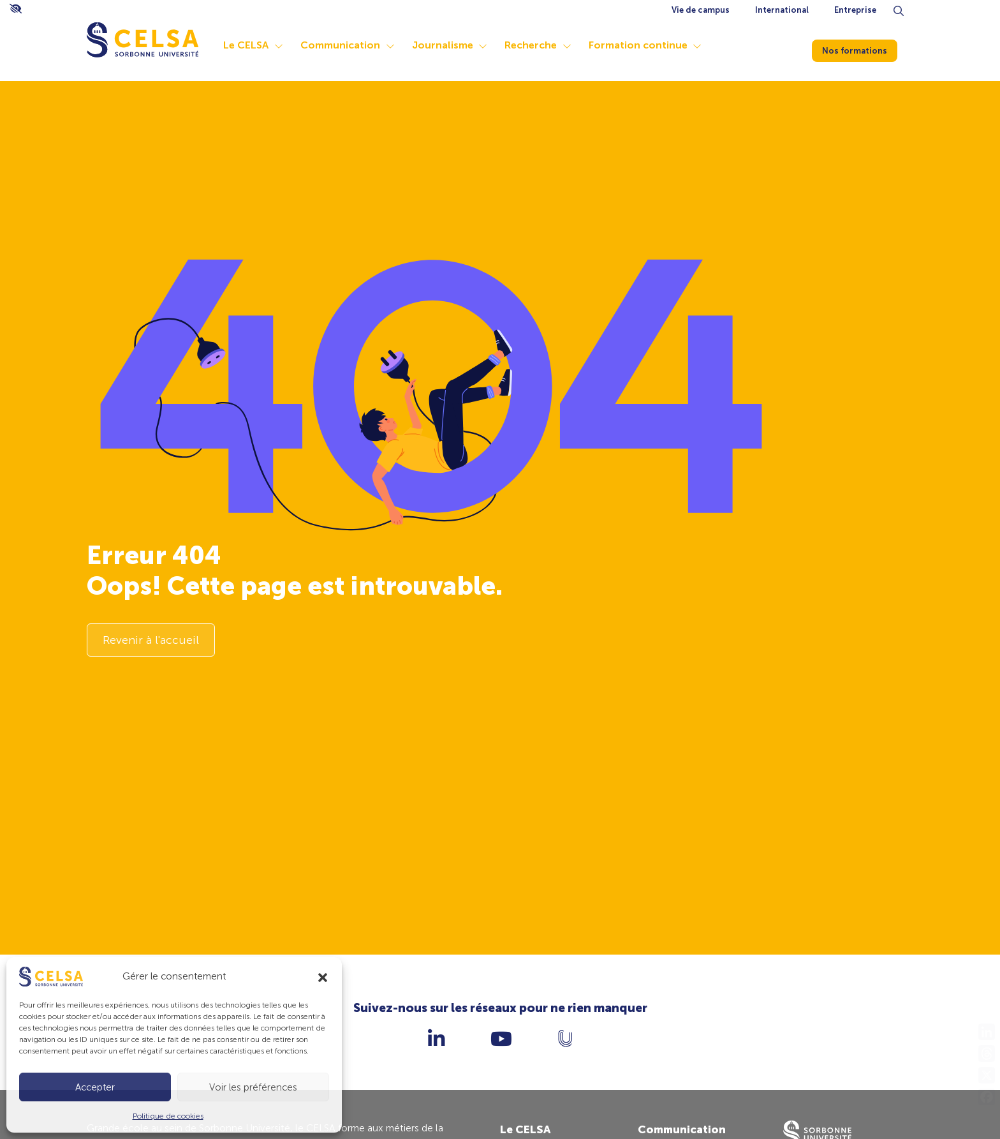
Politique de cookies (168, 1116)
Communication (351, 45)
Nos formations (862, 48)
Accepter (95, 1087)
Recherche (541, 45)
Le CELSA (256, 45)
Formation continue (648, 45)
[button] (322, 976)
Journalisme (453, 45)
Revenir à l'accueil (151, 641)
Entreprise (855, 10)
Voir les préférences (253, 1087)
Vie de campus (701, 10)
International (782, 10)
